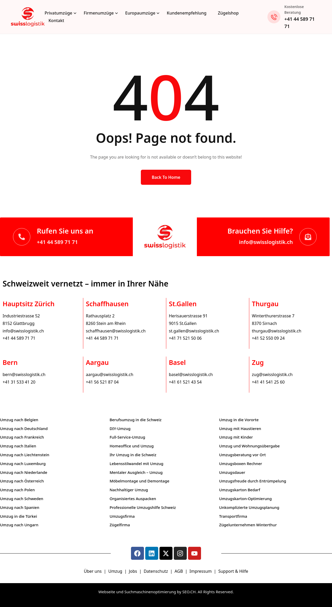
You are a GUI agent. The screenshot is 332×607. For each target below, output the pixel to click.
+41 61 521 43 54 (185, 382)
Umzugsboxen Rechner (240, 463)
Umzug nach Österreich (22, 480)
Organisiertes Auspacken (132, 498)
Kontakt (56, 20)
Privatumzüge (58, 13)
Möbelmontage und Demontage (139, 480)
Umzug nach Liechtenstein (24, 454)
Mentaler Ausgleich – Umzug (136, 472)
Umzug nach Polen (17, 489)
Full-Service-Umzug (127, 437)
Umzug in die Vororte (239, 419)
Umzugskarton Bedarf (239, 489)
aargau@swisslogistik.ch (109, 374)
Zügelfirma (119, 524)
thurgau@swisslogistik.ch (276, 331)
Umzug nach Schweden (21, 498)
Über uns (93, 571)
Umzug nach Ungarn (19, 524)
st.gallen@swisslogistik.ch (194, 331)
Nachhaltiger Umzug (128, 489)
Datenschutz (156, 571)
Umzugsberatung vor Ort (242, 454)
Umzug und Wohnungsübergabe (249, 445)
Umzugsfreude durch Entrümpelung (252, 480)
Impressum (201, 571)
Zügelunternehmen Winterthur (248, 524)
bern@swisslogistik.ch (24, 374)
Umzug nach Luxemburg (23, 463)
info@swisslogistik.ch (266, 241)
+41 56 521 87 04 (102, 382)
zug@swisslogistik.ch (272, 374)
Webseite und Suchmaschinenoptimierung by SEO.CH (147, 591)
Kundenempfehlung (186, 13)
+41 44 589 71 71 (57, 241)
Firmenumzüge (99, 13)
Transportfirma (233, 516)
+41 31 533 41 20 (19, 382)
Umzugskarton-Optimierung (245, 498)
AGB (179, 571)
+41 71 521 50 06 (185, 338)
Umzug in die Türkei (18, 516)
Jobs (133, 571)
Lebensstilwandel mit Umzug (136, 463)
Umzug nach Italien (18, 445)
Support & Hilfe (233, 571)
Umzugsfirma (122, 516)
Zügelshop (228, 13)
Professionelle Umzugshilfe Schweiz (142, 507)
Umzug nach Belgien (19, 419)
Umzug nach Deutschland (24, 428)
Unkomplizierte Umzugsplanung (249, 507)
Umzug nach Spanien (19, 507)
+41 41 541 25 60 (268, 382)
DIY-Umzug (119, 428)
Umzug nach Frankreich (22, 437)
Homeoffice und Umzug (131, 445)
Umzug (115, 571)
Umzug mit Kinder (236, 437)
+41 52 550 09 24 (268, 338)
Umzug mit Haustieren (240, 428)
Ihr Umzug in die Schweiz (132, 454)
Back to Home (166, 177)
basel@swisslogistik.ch (191, 374)
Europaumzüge (140, 13)
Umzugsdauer (232, 472)
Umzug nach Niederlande (23, 472)
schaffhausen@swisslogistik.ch (116, 331)
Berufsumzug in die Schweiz (135, 419)
